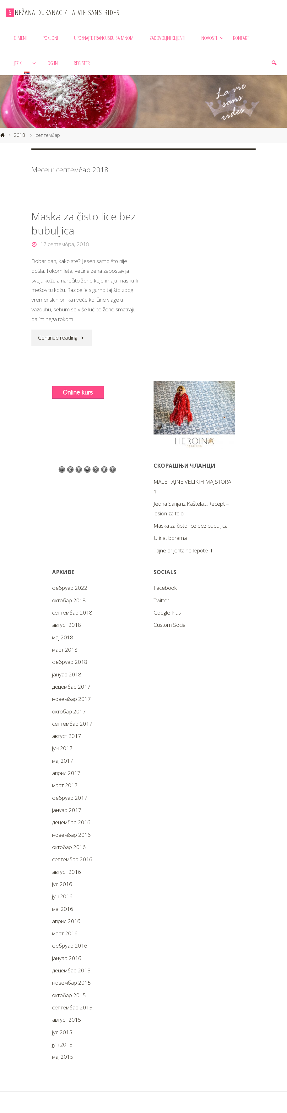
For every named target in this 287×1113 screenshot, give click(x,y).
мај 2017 (62, 760)
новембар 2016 (71, 834)
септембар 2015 (72, 1007)
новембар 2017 (71, 698)
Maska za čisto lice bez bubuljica (83, 223)
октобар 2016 (69, 847)
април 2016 (66, 921)
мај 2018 (62, 637)
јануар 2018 (66, 674)
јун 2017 (62, 748)
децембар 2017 (71, 686)
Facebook (165, 587)
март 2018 (65, 649)
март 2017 (65, 785)
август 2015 (66, 1019)
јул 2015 (62, 1032)
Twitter (161, 600)
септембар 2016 (72, 859)
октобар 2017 (69, 711)
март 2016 (65, 933)
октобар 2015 (69, 995)
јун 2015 (62, 1044)
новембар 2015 (71, 982)
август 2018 (66, 624)
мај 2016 (62, 908)
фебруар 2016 (69, 945)
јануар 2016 (66, 958)
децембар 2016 (71, 822)
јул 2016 (62, 884)
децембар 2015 (71, 970)
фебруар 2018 (69, 661)
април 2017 (66, 773)
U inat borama (170, 537)
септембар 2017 (72, 723)
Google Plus (167, 612)
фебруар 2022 (69, 587)
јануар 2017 (66, 810)
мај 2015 (62, 1056)
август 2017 (66, 735)
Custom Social (170, 624)
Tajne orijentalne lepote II (183, 550)
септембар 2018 (72, 612)
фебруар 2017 (69, 797)
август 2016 (66, 871)
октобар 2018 (69, 600)
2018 (19, 135)
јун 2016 (62, 896)
